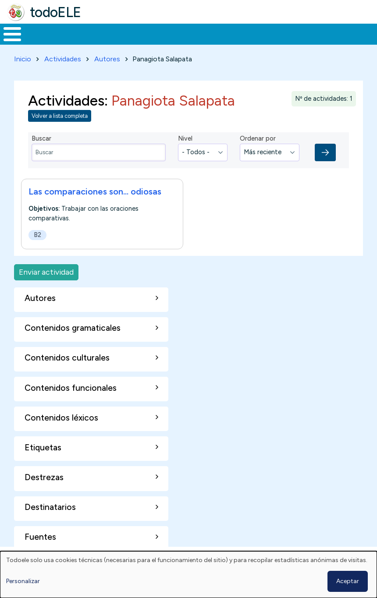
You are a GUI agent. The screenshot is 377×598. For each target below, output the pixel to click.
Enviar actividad (46, 270)
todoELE (55, 12)
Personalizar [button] (23, 581)
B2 (37, 233)
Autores (107, 57)
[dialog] (188, 574)
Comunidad (313, 33)
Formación (98, 33)
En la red (200, 33)
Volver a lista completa (60, 114)
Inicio (7, 33)
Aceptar (347, 581)
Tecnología (255, 33)
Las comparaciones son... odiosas (94, 189)
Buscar (353, 33)
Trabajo (151, 33)
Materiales (42, 33)
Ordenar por (258, 137)
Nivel (185, 137)
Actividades (62, 57)
